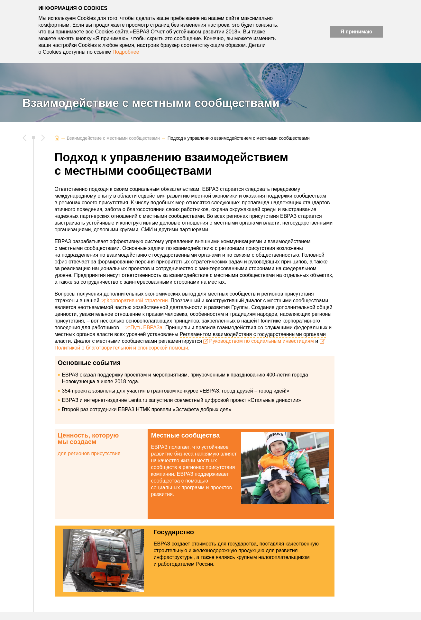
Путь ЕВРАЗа (147, 327)
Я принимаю (356, 31)
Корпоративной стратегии (137, 300)
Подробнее (126, 52)
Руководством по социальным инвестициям (261, 341)
